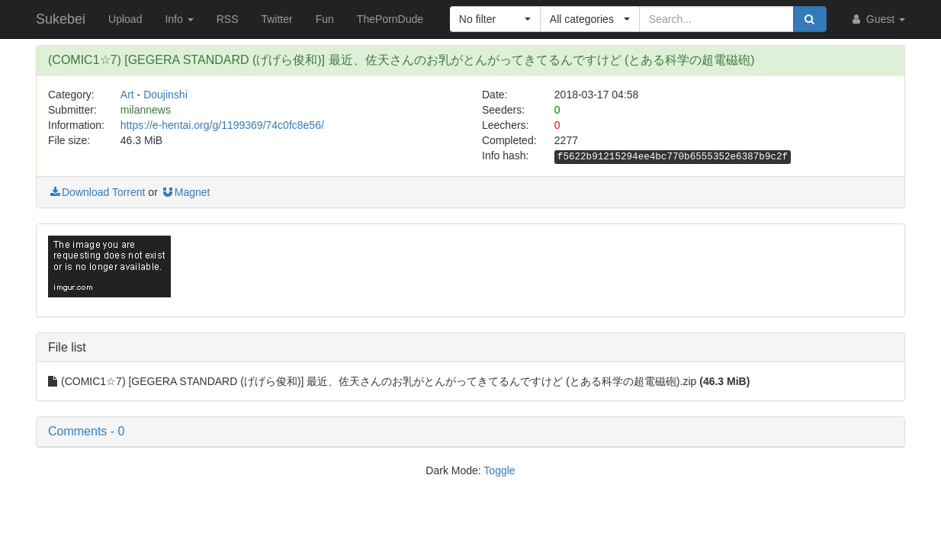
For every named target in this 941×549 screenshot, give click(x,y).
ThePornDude (390, 19)
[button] (495, 19)
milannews (145, 110)
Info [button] (179, 19)
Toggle (499, 470)
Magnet (185, 192)
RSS (228, 19)
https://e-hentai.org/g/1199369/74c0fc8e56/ (222, 125)
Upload (125, 19)
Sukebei (60, 19)
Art (127, 94)
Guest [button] (877, 19)
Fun (325, 19)
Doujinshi (165, 94)
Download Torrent (96, 192)
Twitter (276, 19)
